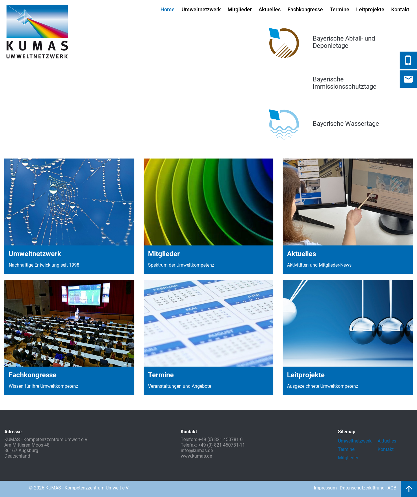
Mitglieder (240, 9)
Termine (339, 9)
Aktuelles (270, 9)
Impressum (325, 488)
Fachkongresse (305, 9)
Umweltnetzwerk (201, 9)
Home (167, 9)
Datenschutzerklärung (362, 488)
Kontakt (400, 9)
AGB (391, 488)
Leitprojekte (370, 9)
